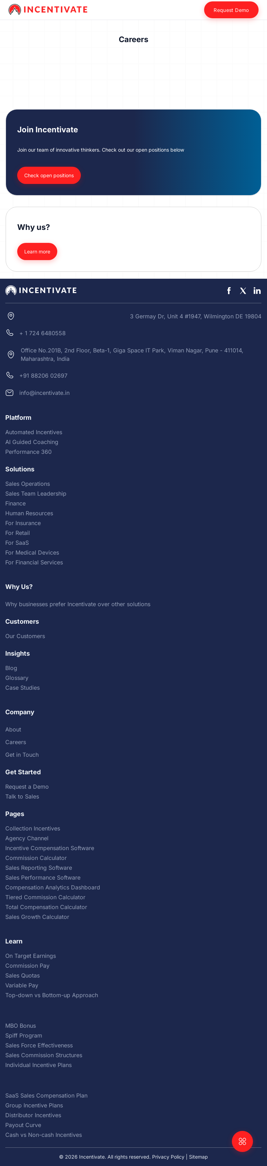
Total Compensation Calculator (46, 906)
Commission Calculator (36, 857)
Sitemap (198, 1157)
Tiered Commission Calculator (45, 897)
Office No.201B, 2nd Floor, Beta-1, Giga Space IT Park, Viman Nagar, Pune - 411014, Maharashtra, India (132, 354)
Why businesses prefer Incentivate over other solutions (77, 604)
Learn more (37, 251)
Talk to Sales (22, 796)
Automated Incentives (33, 432)
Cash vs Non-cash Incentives (43, 1134)
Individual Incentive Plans (38, 1064)
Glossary (16, 677)
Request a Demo (27, 786)
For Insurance (23, 522)
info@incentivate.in (44, 392)
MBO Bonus (20, 1025)
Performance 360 (28, 451)
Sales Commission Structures (43, 1055)
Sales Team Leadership (35, 493)
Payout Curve (23, 1124)
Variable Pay (21, 985)
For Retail (17, 532)
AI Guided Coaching (31, 441)
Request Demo (231, 10)
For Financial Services (34, 562)
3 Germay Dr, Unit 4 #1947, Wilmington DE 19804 (195, 316)
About (13, 729)
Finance (15, 503)
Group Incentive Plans (34, 1105)
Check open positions (49, 175)
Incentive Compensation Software (49, 848)
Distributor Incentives (33, 1115)
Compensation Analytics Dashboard (52, 887)
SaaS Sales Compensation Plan (46, 1095)
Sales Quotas (22, 975)
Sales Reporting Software (38, 867)
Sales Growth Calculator (37, 916)
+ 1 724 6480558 (42, 333)
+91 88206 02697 (43, 375)
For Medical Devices (32, 552)
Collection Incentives (32, 828)
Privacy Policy (168, 1157)
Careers (15, 742)
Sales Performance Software (42, 877)
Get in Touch (22, 754)
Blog (11, 667)
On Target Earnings (30, 955)
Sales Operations (27, 483)
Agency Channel (26, 838)
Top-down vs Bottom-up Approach (51, 995)
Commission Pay (27, 965)
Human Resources (29, 513)
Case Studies (22, 687)
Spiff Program (23, 1035)
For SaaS (17, 542)
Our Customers (25, 636)
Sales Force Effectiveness (39, 1045)
